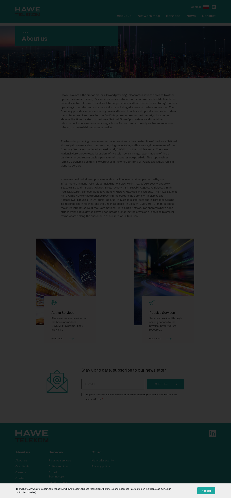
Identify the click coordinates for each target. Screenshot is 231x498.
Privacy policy (100, 466)
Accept (206, 491)
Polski (206, 7)
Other (96, 452)
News (191, 16)
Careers (20, 472)
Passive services (60, 460)
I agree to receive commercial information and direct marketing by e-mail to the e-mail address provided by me (131, 397)
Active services (59, 466)
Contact (196, 6)
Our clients (22, 466)
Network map (149, 16)
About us (124, 16)
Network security (102, 460)
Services (173, 16)
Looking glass (58, 482)
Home (25, 32)
